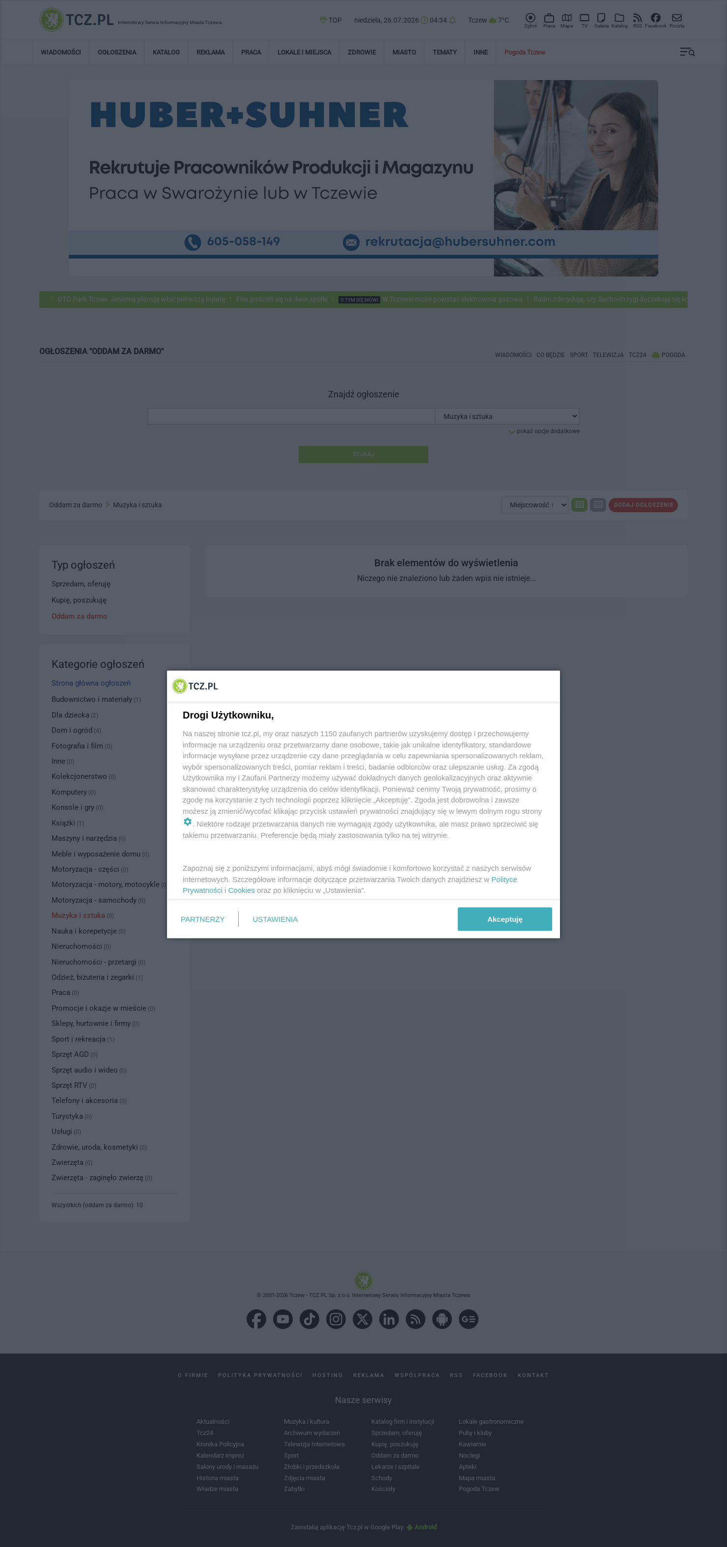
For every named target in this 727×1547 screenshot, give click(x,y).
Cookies (241, 890)
